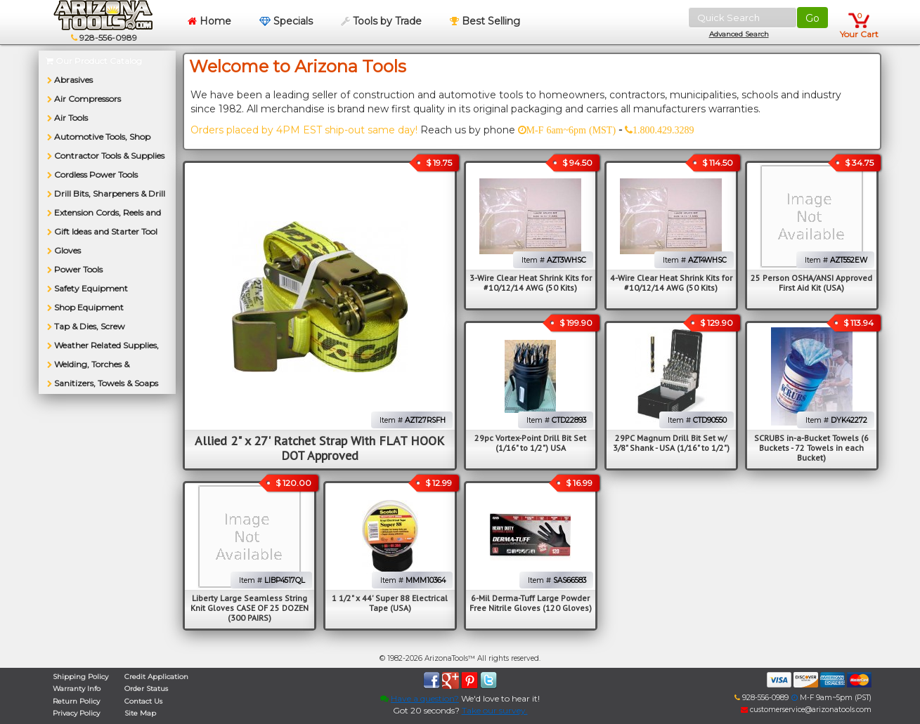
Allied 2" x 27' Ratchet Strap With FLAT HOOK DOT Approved (319, 448)
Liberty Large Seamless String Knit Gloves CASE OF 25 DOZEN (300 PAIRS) (249, 608)
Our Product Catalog (94, 60)
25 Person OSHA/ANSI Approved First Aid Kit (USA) (811, 282)
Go (812, 18)
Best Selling (485, 21)
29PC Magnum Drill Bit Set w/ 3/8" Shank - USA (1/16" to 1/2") (671, 443)
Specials (286, 21)
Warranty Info (77, 688)
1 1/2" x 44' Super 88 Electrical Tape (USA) (390, 603)
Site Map (140, 713)
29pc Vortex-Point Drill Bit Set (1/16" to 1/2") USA (530, 443)
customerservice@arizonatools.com (806, 709)
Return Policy (76, 701)
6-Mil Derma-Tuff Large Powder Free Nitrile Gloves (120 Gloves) (530, 603)
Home (209, 21)
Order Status (146, 688)
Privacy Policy (76, 713)
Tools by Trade (381, 21)
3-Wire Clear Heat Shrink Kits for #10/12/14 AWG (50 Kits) (530, 282)
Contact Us (143, 701)
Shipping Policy (80, 676)
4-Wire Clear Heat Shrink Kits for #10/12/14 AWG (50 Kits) (671, 282)
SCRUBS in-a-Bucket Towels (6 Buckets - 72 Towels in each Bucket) (811, 448)
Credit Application (156, 676)
